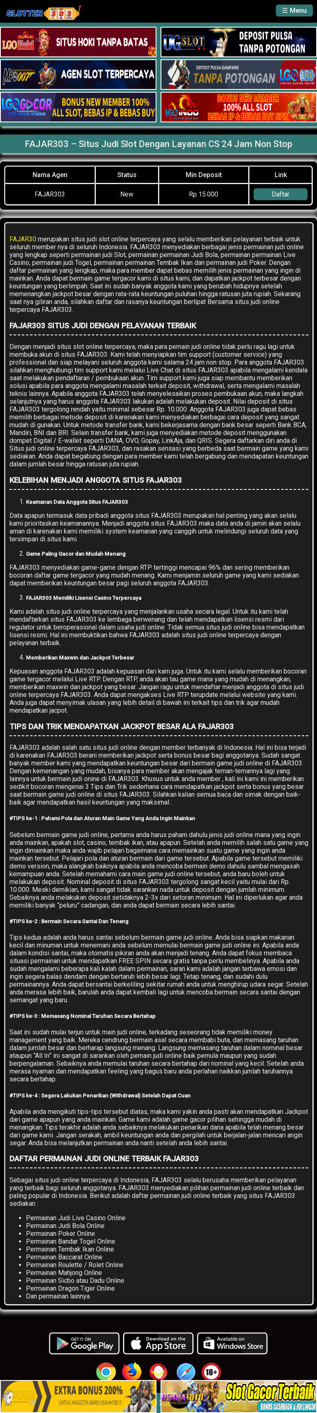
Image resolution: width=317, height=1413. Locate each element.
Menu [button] (298, 10)
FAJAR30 (22, 239)
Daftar (280, 194)
